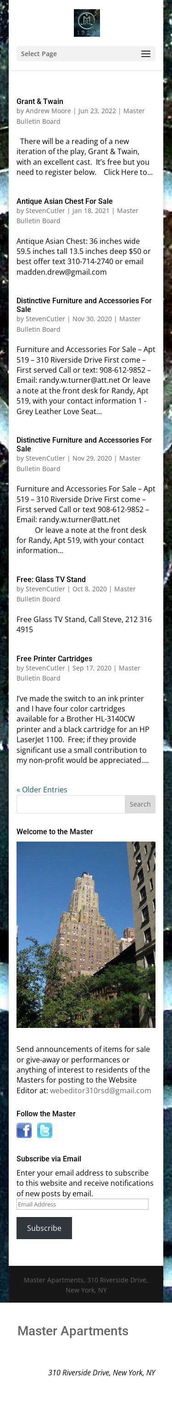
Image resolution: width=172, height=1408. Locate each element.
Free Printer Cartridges (54, 658)
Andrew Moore (48, 110)
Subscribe (44, 1228)
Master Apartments (72, 1331)
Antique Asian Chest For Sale (65, 201)
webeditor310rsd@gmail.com (100, 1090)
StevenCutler (45, 210)
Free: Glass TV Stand (51, 579)
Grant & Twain (40, 101)
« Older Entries (42, 790)
